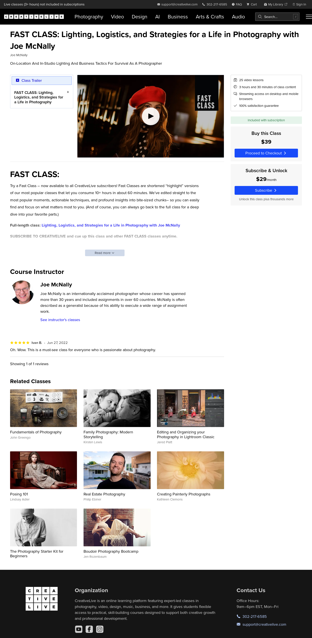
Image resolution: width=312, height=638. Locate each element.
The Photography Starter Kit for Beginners (36, 554)
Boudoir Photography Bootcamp (111, 551)
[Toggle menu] (309, 17)
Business (178, 16)
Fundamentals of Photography (36, 432)
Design (139, 16)
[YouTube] (79, 629)
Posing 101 (19, 494)
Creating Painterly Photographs (183, 494)
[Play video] (150, 116)
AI (157, 16)
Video (117, 16)
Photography (89, 16)
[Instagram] (100, 629)
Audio (238, 16)
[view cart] (252, 4)
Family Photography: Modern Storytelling (108, 434)
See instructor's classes (60, 319)
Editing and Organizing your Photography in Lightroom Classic (185, 434)
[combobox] (277, 17)
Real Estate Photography (104, 494)
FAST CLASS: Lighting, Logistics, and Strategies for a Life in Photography (38, 97)
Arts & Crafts (210, 16)
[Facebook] (89, 629)
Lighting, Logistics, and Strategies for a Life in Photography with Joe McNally (111, 225)
